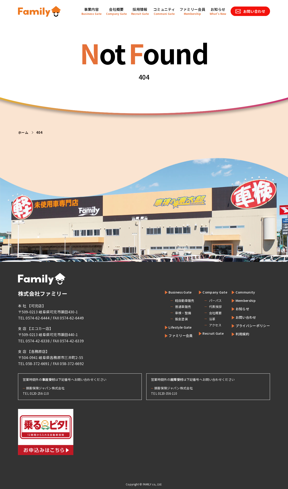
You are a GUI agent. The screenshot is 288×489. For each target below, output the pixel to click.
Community (243, 292)
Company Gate (211, 292)
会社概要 (210, 313)
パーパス (210, 300)
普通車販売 (177, 306)
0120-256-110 (40, 393)
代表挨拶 (210, 306)
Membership (244, 300)
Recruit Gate (209, 333)
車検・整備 (177, 313)
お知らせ (240, 308)
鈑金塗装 (175, 319)
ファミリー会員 (176, 335)
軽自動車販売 (179, 300)
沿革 (207, 319)
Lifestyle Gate (176, 327)
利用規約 (240, 333)
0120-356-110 (169, 393)
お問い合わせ (244, 317)
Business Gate (176, 292)
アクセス (210, 325)
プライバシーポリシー (251, 325)
